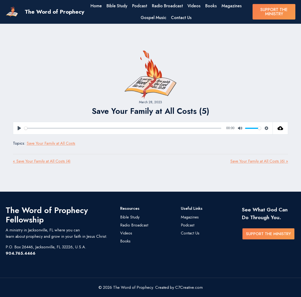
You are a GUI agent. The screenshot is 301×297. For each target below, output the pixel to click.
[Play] (19, 128)
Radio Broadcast (167, 6)
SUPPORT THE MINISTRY (274, 12)
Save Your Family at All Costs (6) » (259, 161)
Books (211, 6)
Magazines (232, 6)
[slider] (122, 128)
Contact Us (181, 18)
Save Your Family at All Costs (51, 143)
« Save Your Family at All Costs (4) (42, 161)
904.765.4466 (21, 253)
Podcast (139, 6)
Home (96, 6)
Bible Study (117, 6)
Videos (194, 6)
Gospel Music (153, 18)
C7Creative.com (189, 287)
